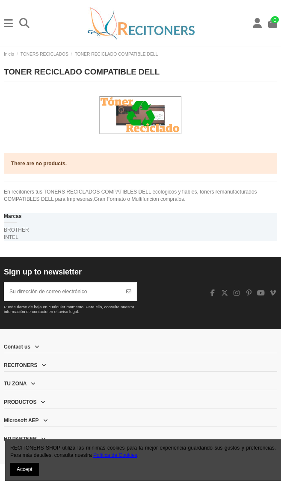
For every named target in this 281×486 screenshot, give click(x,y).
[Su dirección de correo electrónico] (62, 292)
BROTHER (16, 230)
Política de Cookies (115, 455)
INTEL (11, 237)
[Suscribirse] (128, 292)
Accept (25, 469)
